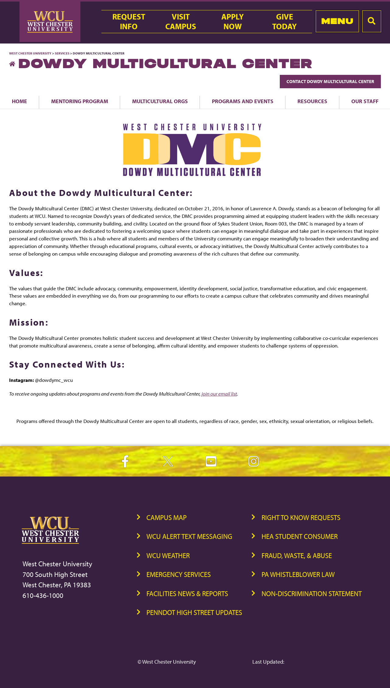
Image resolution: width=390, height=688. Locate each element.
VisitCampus (180, 21)
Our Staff (364, 101)
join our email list (219, 393)
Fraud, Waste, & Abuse (297, 555)
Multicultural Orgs (160, 101)
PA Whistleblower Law (298, 574)
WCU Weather (168, 555)
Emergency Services (178, 574)
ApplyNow (232, 21)
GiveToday (284, 21)
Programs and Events (242, 101)
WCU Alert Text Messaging (189, 536)
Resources (312, 101)
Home (19, 101)
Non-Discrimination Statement (312, 593)
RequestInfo (128, 21)
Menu (337, 21)
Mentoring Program (79, 101)
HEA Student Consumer (300, 536)
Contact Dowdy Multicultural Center (330, 81)
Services (62, 53)
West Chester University (30, 53)
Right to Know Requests (301, 517)
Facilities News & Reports (187, 593)
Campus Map (166, 517)
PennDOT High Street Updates (194, 612)
